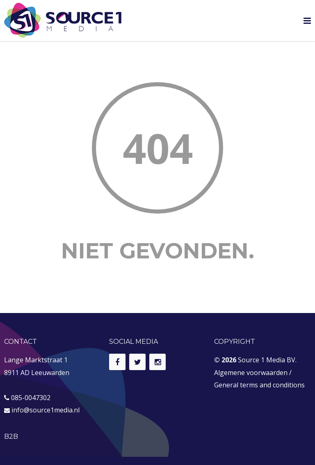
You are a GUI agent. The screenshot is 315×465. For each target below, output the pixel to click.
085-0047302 (30, 397)
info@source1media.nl (45, 409)
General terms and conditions (259, 384)
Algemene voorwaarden (251, 372)
